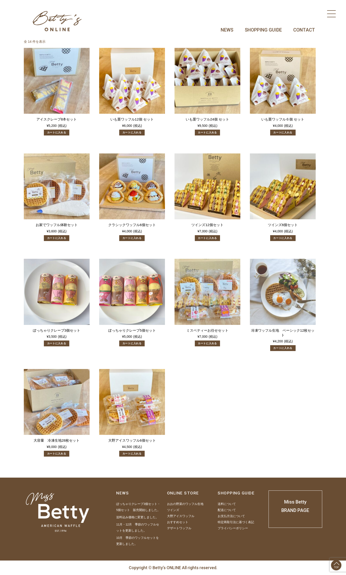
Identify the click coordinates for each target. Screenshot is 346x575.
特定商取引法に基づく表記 (236, 522)
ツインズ (173, 510)
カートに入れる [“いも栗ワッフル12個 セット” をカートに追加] (132, 132)
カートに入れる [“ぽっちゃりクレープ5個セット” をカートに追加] (132, 343)
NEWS (227, 30)
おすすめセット (177, 522)
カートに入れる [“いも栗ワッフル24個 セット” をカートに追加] (207, 132)
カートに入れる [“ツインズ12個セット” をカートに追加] (207, 238)
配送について (227, 510)
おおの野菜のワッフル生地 (185, 504)
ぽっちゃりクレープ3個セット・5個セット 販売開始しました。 (138, 507)
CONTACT (304, 30)
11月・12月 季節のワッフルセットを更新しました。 (137, 527)
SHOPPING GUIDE (263, 30)
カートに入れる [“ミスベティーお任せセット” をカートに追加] (207, 343)
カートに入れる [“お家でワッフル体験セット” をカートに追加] (56, 238)
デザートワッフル (179, 528)
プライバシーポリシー (233, 528)
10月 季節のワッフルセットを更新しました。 (137, 541)
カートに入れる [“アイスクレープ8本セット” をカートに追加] (56, 132)
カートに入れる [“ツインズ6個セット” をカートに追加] (282, 238)
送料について (227, 504)
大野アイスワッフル (180, 516)
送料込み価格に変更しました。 (137, 517)
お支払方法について (231, 516)
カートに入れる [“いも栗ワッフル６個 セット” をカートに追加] (282, 132)
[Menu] (331, 14)
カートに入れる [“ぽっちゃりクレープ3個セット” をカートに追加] (56, 343)
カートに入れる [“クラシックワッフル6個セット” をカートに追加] (132, 238)
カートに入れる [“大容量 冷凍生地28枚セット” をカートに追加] (56, 453)
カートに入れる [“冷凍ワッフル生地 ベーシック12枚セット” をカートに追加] (282, 348)
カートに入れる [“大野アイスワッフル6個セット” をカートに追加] (132, 453)
